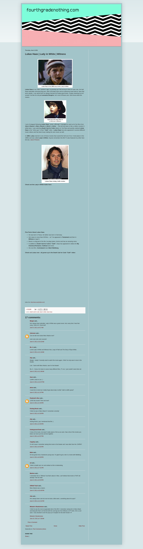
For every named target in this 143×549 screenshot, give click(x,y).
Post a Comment (32, 522)
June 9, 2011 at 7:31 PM (36, 468)
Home (55, 526)
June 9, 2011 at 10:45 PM (37, 490)
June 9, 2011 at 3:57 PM (36, 436)
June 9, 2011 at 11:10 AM (37, 352)
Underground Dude (35, 429)
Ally (31, 358)
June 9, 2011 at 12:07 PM (37, 382)
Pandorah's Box (34, 398)
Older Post (82, 526)
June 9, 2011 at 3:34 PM (36, 413)
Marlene (32, 473)
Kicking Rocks (34, 408)
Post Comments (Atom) (39, 529)
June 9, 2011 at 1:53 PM (36, 403)
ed (30, 463)
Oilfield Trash (34, 485)
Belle (31, 452)
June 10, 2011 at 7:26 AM (37, 518)
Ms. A (31, 347)
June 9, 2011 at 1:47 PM (36, 392)
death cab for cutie (34, 312)
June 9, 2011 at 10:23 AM (37, 341)
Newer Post (29, 526)
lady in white (43, 312)
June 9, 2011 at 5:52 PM (36, 447)
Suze (31, 377)
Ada (31, 496)
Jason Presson (34, 140)
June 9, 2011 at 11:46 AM (37, 371)
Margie (32, 321)
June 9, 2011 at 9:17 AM (36, 327)
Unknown (33, 333)
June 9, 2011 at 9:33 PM (36, 480)
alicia (31, 387)
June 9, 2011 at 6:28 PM (36, 457)
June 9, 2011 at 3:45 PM (36, 424)
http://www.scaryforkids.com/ (37, 302)
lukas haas (49, 312)
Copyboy (32, 442)
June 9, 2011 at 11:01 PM (37, 501)
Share (26, 536)
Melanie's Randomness (37, 506)
